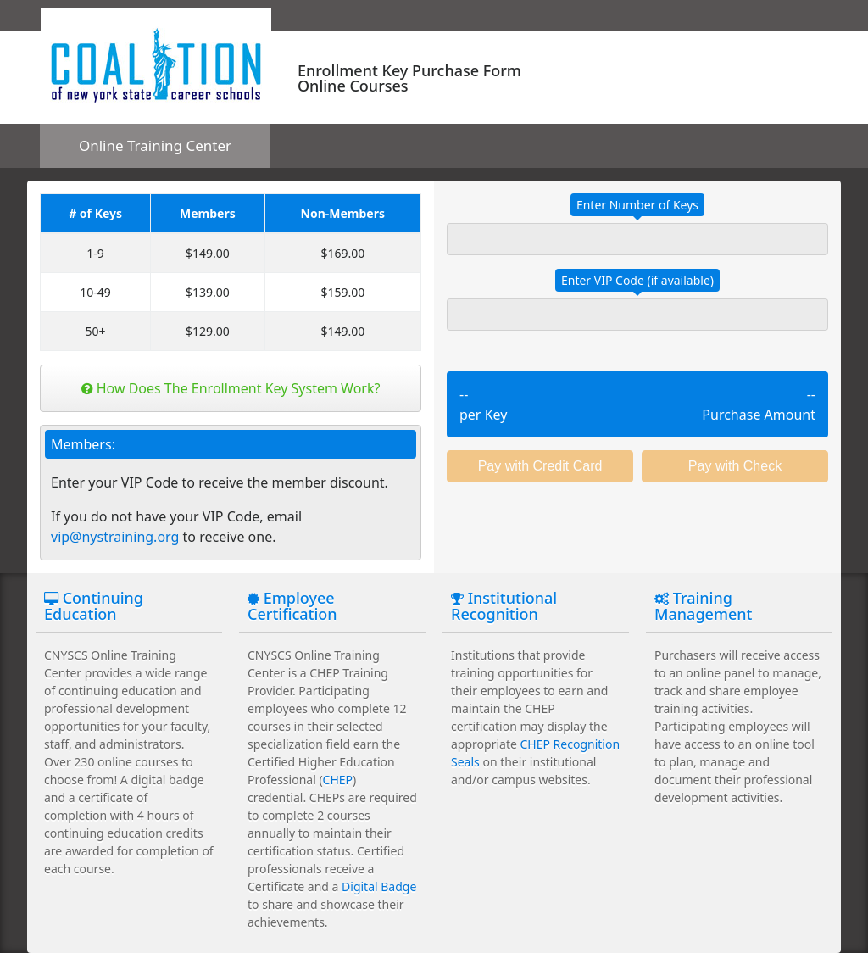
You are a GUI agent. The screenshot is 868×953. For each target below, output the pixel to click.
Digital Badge (379, 886)
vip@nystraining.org (115, 536)
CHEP (338, 780)
